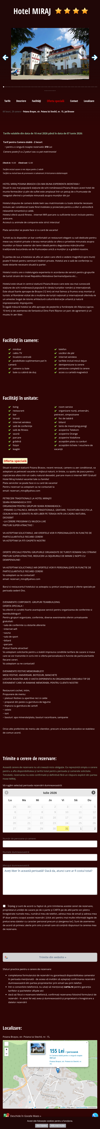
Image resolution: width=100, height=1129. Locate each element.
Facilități (36, 101)
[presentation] (23, 942)
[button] (58, 1070)
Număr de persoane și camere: (19, 838)
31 (66, 828)
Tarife (7, 101)
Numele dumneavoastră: (16, 852)
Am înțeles (41, 1125)
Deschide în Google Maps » (22, 1116)
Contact (74, 101)
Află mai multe (58, 1125)
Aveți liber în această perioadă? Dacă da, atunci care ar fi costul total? (50, 881)
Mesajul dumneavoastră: (16, 865)
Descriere (21, 101)
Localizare (89, 101)
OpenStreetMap (82, 1107)
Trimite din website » (52, 957)
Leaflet (62, 1107)
